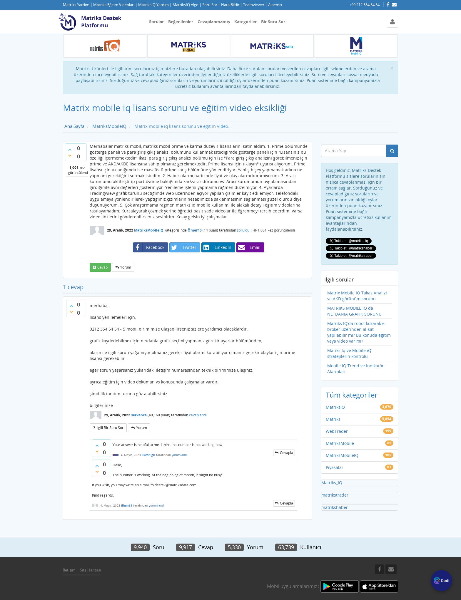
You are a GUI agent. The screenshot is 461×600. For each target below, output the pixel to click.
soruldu (243, 230)
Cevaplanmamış (214, 21)
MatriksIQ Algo (185, 4)
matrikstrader (334, 495)
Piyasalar (334, 467)
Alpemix (275, 4)
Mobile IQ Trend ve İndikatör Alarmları (355, 368)
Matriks (333, 419)
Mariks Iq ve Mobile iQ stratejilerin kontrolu (349, 353)
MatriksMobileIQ (148, 230)
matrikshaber (334, 507)
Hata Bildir (230, 4)
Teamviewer (253, 4)
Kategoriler (245, 21)
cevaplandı (198, 415)
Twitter (183, 247)
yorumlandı (180, 455)
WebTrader (337, 431)
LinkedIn (216, 247)
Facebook (148, 247)
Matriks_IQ (331, 482)
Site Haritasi (90, 570)
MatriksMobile (340, 443)
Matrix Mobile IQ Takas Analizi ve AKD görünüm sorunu (357, 295)
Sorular (156, 21)
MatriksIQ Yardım (153, 4)
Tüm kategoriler (352, 395)
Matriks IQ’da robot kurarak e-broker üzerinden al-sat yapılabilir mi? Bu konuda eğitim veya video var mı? (359, 332)
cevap (102, 267)
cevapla (286, 452)
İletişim (69, 570)
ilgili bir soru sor (109, 427)
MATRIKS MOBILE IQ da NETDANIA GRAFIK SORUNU (354, 311)
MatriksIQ (335, 407)
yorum (125, 267)
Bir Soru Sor (273, 21)
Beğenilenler (180, 21)
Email (248, 247)
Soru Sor (209, 4)
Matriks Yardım (76, 4)
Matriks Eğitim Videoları (113, 4)
